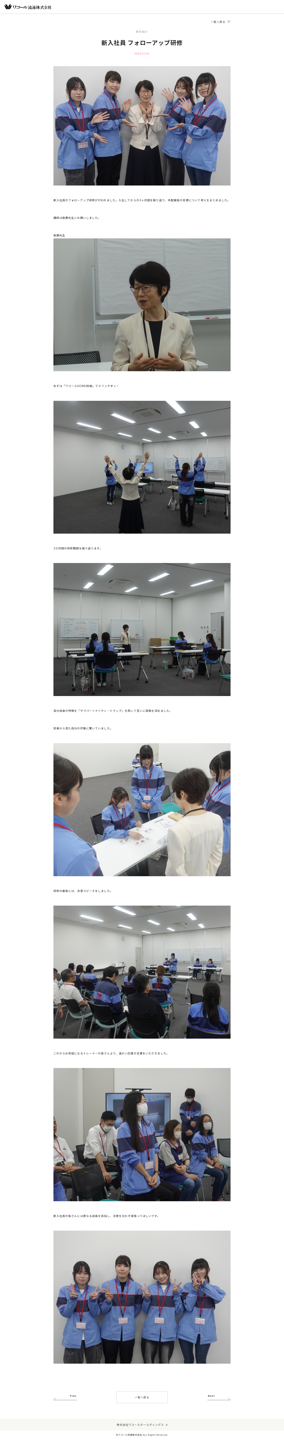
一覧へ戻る (220, 22)
